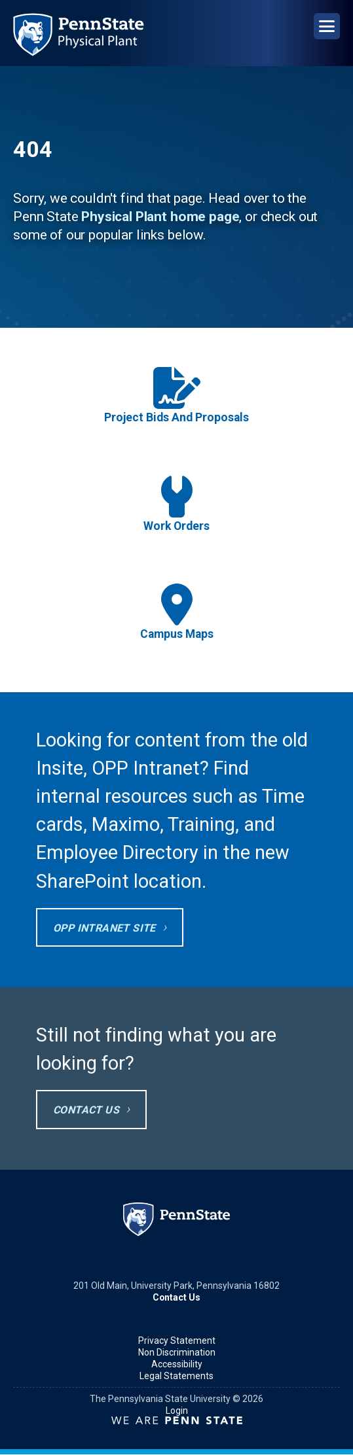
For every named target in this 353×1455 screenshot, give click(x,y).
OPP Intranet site (104, 928)
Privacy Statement (176, 1340)
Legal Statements (176, 1376)
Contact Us (86, 1110)
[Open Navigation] (327, 26)
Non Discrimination (176, 1352)
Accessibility (176, 1364)
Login (177, 1410)
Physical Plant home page (160, 216)
